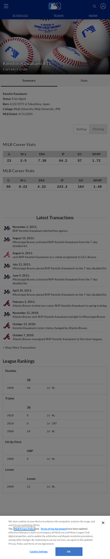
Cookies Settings (39, 551)
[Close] (103, 523)
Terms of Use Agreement (53, 528)
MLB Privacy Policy (24, 528)
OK (69, 551)
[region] (55, 537)
